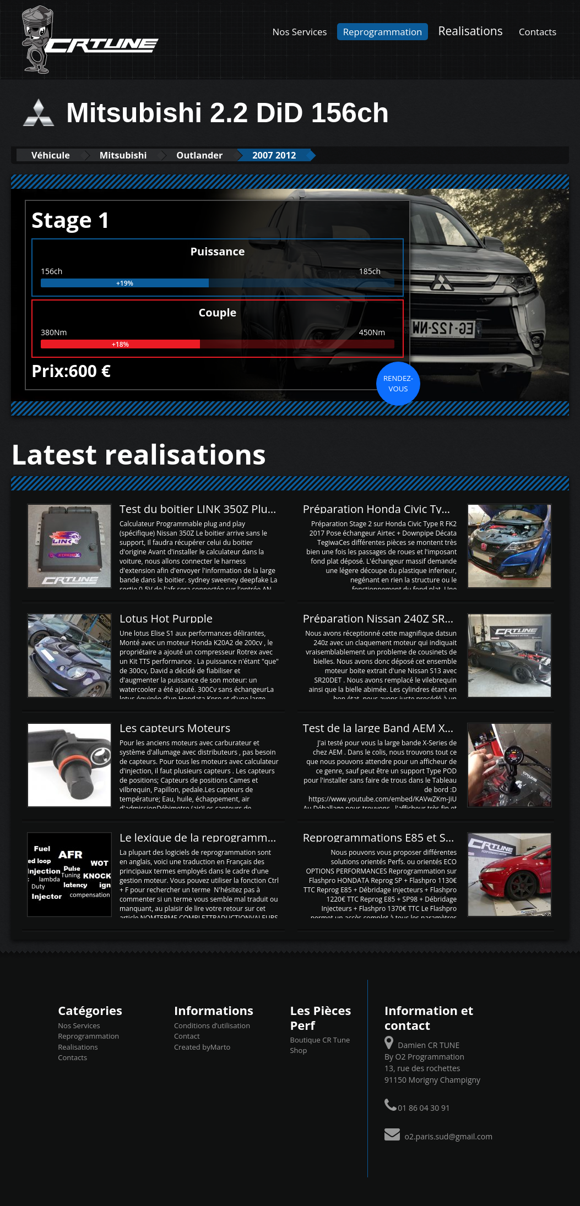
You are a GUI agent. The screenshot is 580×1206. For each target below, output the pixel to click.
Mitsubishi (130, 155)
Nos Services (300, 31)
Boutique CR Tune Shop (320, 1045)
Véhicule (53, 155)
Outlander (212, 155)
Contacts (537, 31)
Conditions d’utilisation (212, 1025)
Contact (187, 1036)
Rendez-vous (398, 383)
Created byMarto (202, 1046)
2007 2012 (292, 155)
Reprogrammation (382, 31)
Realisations (470, 31)
